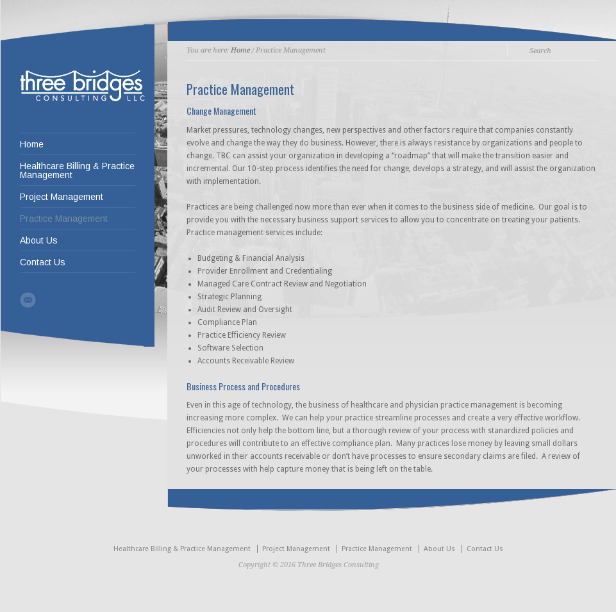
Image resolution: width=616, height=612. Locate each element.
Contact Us (42, 262)
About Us (39, 240)
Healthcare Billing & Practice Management (77, 170)
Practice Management (64, 218)
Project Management (61, 196)
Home (32, 144)
